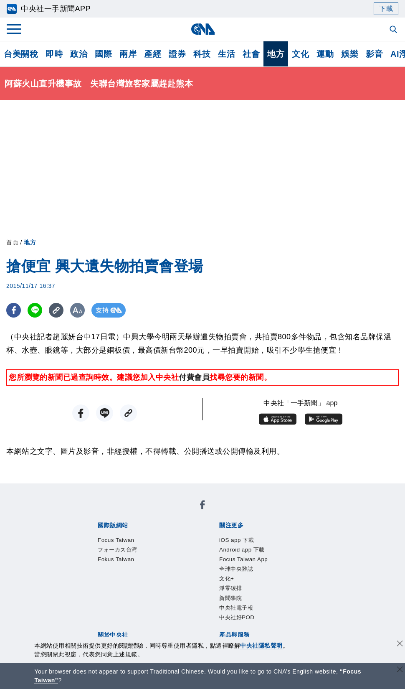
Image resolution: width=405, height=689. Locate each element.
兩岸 (128, 53)
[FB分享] (13, 310)
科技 (201, 53)
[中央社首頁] (202, 29)
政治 (78, 53)
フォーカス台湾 (156, 512)
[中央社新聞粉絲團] (83, 490)
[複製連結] (56, 310)
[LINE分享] (35, 310)
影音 (374, 53)
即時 (54, 53)
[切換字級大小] (77, 310)
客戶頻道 (127, 603)
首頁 (12, 242)
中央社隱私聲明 (261, 645)
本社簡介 (96, 569)
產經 (152, 53)
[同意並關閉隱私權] (400, 644)
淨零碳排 (101, 546)
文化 (300, 53)
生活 (226, 53)
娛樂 (349, 53)
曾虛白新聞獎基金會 (116, 637)
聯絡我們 (127, 580)
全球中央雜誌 (275, 535)
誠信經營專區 (289, 569)
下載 (386, 8)
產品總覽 (96, 603)
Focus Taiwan (105, 512)
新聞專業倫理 (243, 569)
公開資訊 (158, 569)
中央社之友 (293, 603)
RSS (89, 614)
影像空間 (158, 603)
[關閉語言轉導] (400, 670)
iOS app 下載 (104, 535)
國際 (103, 53)
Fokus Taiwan (207, 512)
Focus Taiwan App (220, 535)
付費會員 (194, 377)
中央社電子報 (170, 546)
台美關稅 (21, 53)
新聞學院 (131, 546)
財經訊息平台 (228, 603)
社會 (251, 53)
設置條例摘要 (197, 569)
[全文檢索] (394, 30)
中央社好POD (218, 546)
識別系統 (127, 569)
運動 (325, 53)
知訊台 (262, 603)
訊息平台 (189, 603)
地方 (275, 53)
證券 (177, 53)
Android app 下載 (157, 535)
